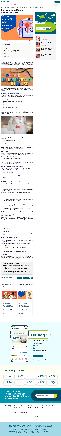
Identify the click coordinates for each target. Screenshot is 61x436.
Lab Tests (13, 4)
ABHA (59, 4)
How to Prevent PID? (7, 53)
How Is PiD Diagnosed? (8, 48)
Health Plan (16, 410)
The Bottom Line (6, 56)
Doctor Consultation (5, 4)
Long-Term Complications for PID (9, 54)
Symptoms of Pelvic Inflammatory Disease (11, 47)
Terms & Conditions (38, 407)
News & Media (23, 410)
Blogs (6, 7)
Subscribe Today (39, 22)
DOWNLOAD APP (38, 356)
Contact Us (30, 407)
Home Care (36, 4)
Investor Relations (24, 409)
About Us (22, 407)
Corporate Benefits (49, 4)
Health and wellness (8, 277)
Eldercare (42, 4)
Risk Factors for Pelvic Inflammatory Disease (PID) (12, 50)
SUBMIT (54, 395)
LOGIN (57, 1)
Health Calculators (52, 407)
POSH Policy (37, 419)
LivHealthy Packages (21, 4)
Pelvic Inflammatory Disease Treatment (11, 51)
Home (2, 7)
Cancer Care (44, 407)
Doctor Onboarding (24, 412)
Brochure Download (31, 409)
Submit (48, 28)
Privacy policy (37, 409)
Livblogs (55, 4)
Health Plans (30, 4)
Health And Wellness (11, 7)
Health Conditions (20, 7)
